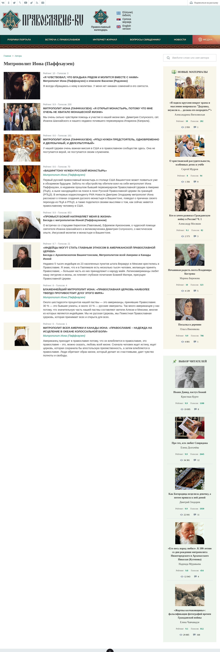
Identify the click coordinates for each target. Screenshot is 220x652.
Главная (7, 56)
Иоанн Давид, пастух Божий (189, 392)
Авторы (18, 56)
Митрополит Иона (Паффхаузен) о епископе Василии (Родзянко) (85, 80)
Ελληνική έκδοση (125, 14)
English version (124, 27)
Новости (180, 39)
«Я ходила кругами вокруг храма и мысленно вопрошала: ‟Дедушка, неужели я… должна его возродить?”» (190, 106)
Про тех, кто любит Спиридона (190, 443)
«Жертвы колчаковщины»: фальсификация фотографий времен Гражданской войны (189, 614)
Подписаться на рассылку (206, 2)
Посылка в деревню (189, 324)
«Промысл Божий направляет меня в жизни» (77, 216)
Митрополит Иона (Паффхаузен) (64, 174)
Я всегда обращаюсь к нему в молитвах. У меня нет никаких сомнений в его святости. (96, 86)
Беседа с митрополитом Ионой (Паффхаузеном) (75, 220)
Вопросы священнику (145, 39)
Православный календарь (100, 21)
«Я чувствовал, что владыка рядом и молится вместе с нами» (90, 77)
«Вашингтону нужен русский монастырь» (75, 170)
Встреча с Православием (62, 39)
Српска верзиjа (124, 20)
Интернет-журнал (105, 39)
